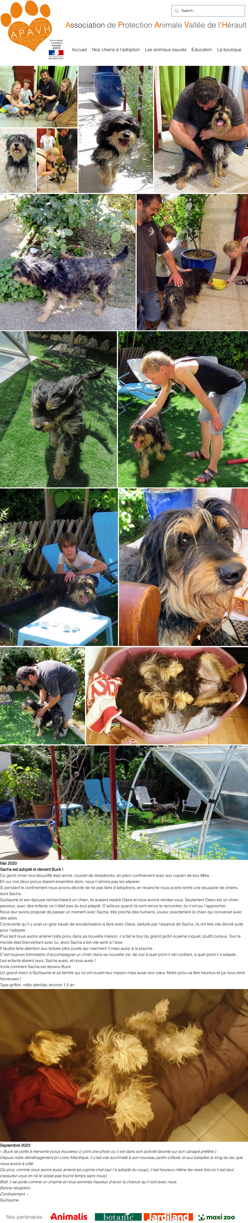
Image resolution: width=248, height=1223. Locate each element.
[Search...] (207, 10)
